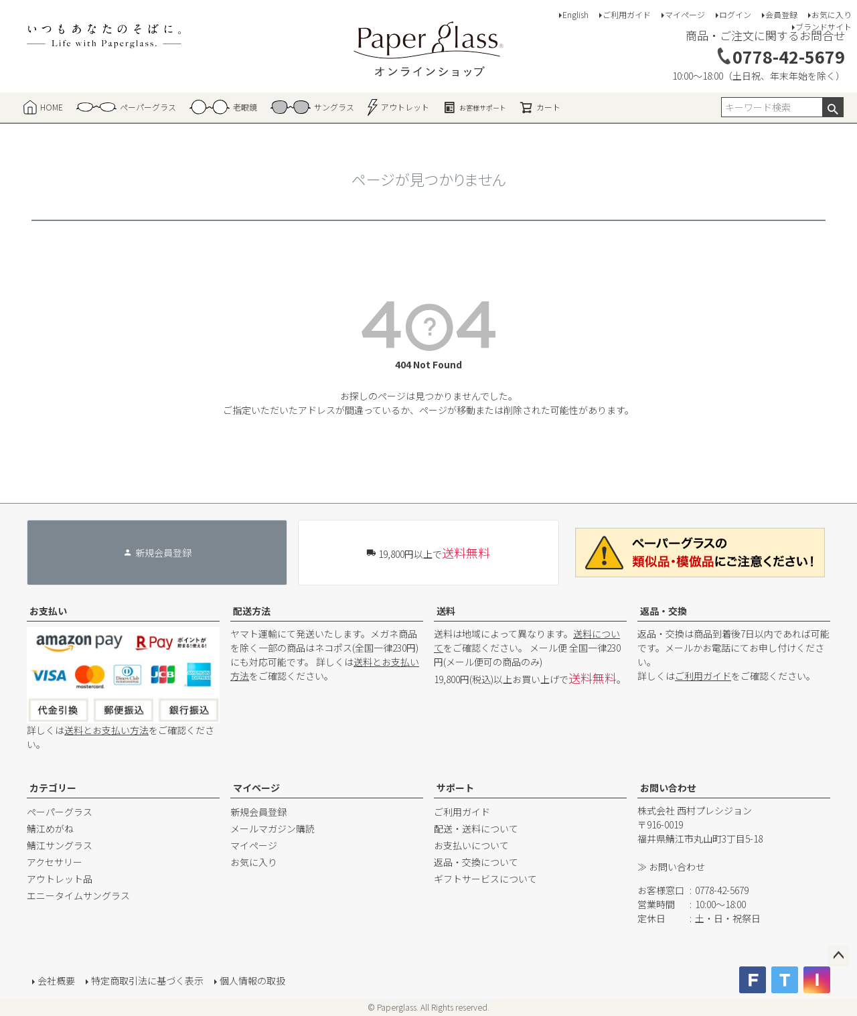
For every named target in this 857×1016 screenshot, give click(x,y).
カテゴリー (52, 787)
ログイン (735, 14)
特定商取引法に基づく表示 (147, 980)
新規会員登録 (258, 811)
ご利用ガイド (627, 14)
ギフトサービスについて (485, 878)
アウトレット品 (59, 878)
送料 (446, 611)
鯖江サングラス (59, 845)
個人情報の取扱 (252, 980)
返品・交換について (476, 862)
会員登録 (781, 14)
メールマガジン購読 (272, 828)
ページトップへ (838, 955)
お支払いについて (471, 845)
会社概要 (56, 980)
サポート (455, 787)
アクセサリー (54, 862)
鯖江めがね (50, 828)
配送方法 (251, 611)
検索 (832, 107)
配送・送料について (476, 828)
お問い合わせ (668, 787)
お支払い (48, 611)
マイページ (685, 14)
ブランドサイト (823, 26)
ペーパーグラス (59, 811)
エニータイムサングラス (78, 895)
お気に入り (831, 14)
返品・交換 (663, 611)
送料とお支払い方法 (106, 730)
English (575, 14)
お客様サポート (474, 107)
